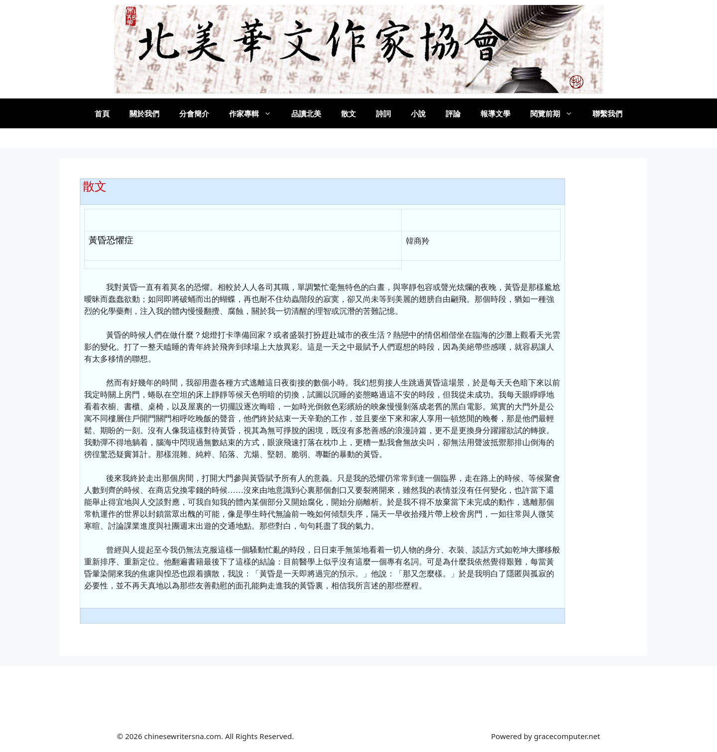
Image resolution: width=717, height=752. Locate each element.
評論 (453, 113)
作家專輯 (255, 113)
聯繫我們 (607, 113)
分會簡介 (194, 113)
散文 (348, 113)
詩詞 (383, 113)
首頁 (102, 113)
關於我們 (144, 113)
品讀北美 (306, 113)
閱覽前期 (556, 113)
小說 (418, 113)
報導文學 (495, 113)
